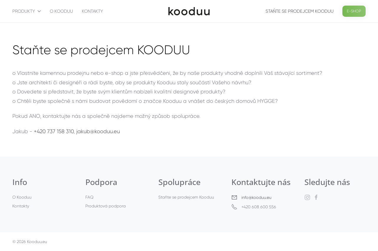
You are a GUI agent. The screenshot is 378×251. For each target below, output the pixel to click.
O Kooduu (61, 11)
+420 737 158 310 (54, 131)
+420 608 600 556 (253, 207)
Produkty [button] (26, 11)
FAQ (89, 197)
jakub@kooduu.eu (98, 131)
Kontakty (92, 11)
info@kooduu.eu (256, 197)
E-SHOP (354, 11)
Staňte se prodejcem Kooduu (300, 11)
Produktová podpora (105, 206)
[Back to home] (189, 11)
